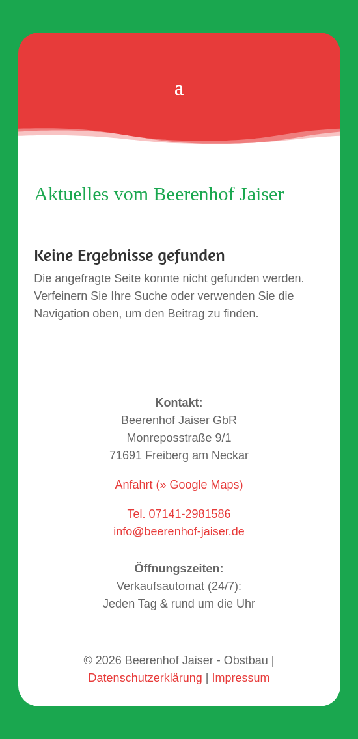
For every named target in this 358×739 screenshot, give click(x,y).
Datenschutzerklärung (145, 677)
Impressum (240, 677)
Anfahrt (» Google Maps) (179, 484)
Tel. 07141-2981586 (178, 513)
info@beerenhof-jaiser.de (178, 531)
